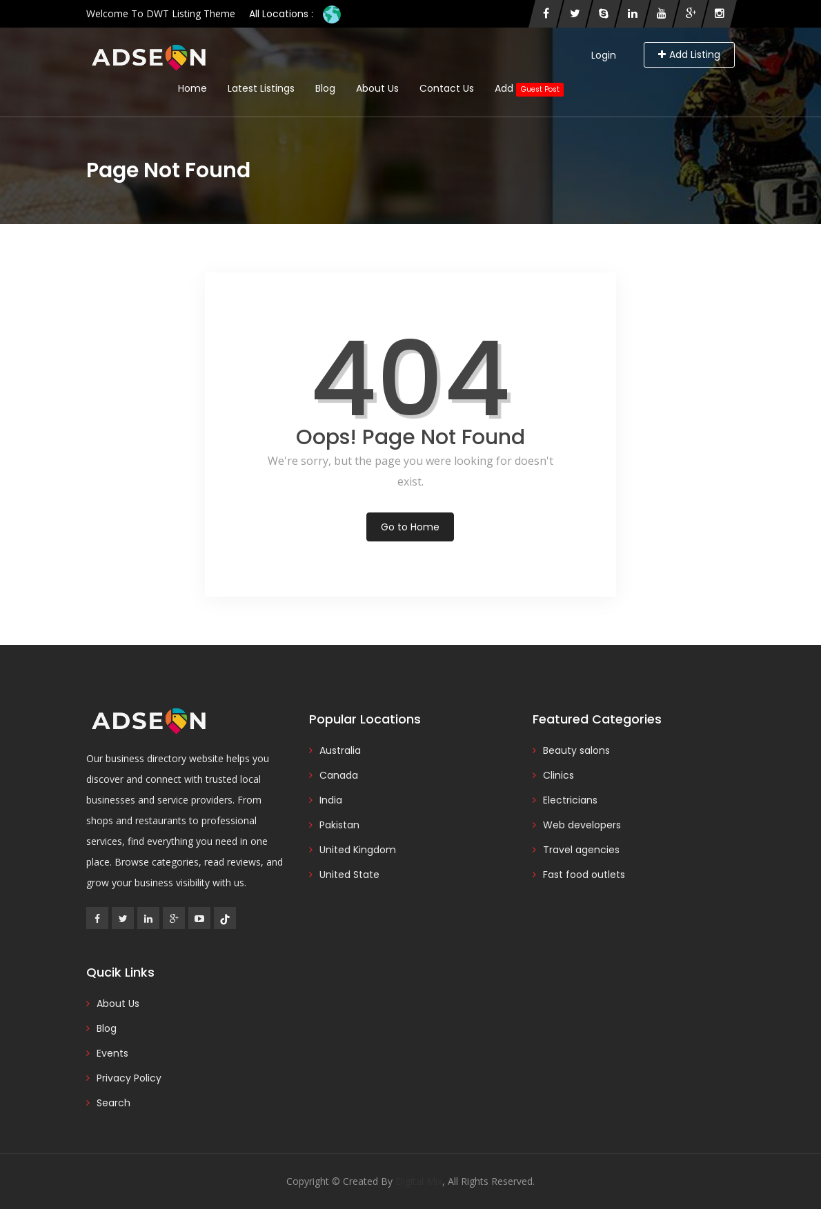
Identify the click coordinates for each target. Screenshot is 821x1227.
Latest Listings (261, 88)
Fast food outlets (584, 874)
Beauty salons (576, 750)
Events (112, 1053)
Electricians (570, 800)
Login (603, 55)
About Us (377, 88)
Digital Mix (418, 1181)
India (330, 800)
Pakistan (339, 825)
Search (113, 1103)
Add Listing (689, 54)
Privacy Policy (129, 1078)
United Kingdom (357, 850)
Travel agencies (581, 850)
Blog (325, 88)
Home (192, 88)
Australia (340, 750)
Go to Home (410, 527)
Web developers (582, 825)
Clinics (558, 775)
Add (529, 89)
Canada (338, 775)
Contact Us (446, 88)
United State (349, 874)
